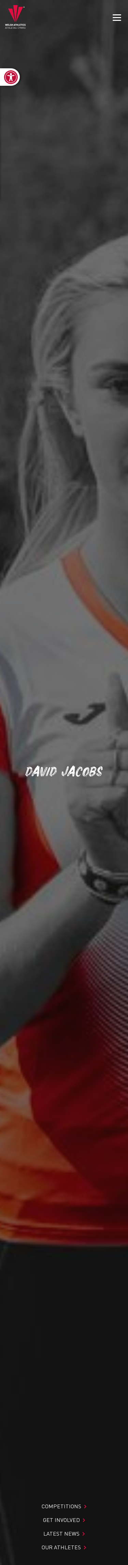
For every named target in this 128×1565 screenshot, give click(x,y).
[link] (10, 77)
